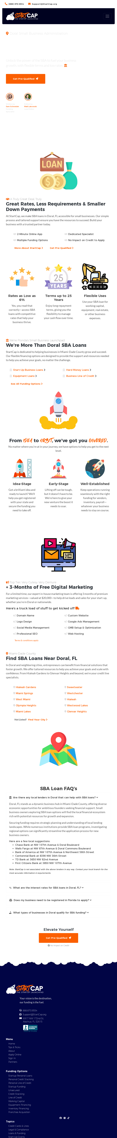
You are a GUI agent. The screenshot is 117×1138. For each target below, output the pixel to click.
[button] (58, 797)
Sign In (12, 1058)
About (11, 1051)
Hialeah (71, 699)
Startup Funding (16, 1086)
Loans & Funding (16, 1133)
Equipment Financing (19, 1105)
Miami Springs (24, 693)
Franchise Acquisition (19, 1112)
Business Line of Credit (80, 376)
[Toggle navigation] (107, 16)
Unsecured (14, 1090)
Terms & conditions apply (26, 640)
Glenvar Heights (77, 711)
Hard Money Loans (77, 369)
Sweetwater (74, 687)
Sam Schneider (12, 106)
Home (11, 1043)
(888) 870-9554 (16, 4)
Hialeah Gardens (26, 687)
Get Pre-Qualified (25, 78)
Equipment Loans (24, 376)
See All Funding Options (27, 383)
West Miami (23, 699)
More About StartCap (28, 248)
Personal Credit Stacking (21, 1079)
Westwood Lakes (77, 705)
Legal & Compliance (18, 1129)
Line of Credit (15, 1097)
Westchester (75, 693)
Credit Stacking (16, 1094)
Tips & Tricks (14, 1047)
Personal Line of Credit (19, 1083)
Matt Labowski (30, 106)
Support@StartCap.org (44, 4)
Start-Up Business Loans (28, 369)
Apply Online (14, 1054)
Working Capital (16, 1101)
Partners (12, 1062)
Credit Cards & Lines (18, 1126)
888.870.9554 (30, 1010)
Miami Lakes (23, 711)
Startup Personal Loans (20, 1075)
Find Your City (30, 719)
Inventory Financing (18, 1108)
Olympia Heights (26, 705)
